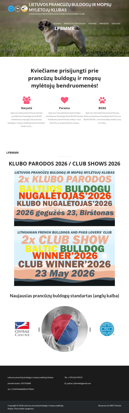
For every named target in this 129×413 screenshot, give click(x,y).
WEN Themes (115, 405)
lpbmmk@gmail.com (82, 383)
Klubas (57, 23)
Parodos (104, 23)
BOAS (102, 108)
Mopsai (92, 23)
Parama (64, 108)
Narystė (26, 108)
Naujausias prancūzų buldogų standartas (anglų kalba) (64, 295)
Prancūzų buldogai (75, 23)
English (116, 23)
